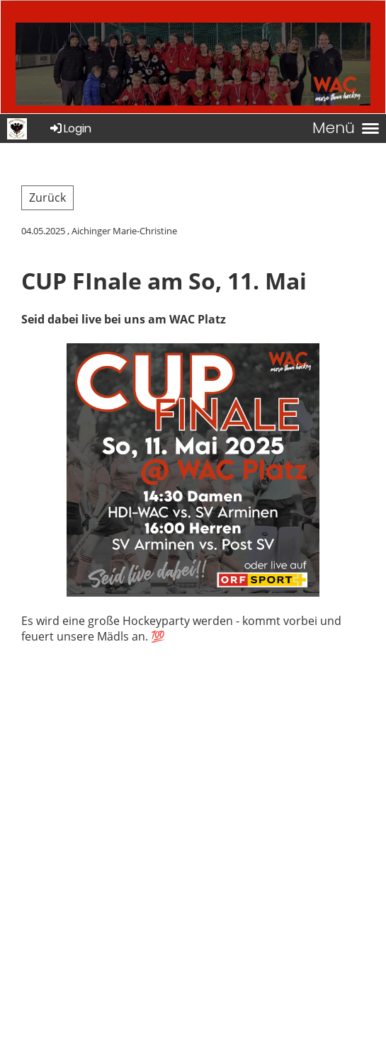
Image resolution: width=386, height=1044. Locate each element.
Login (69, 128)
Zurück (47, 197)
